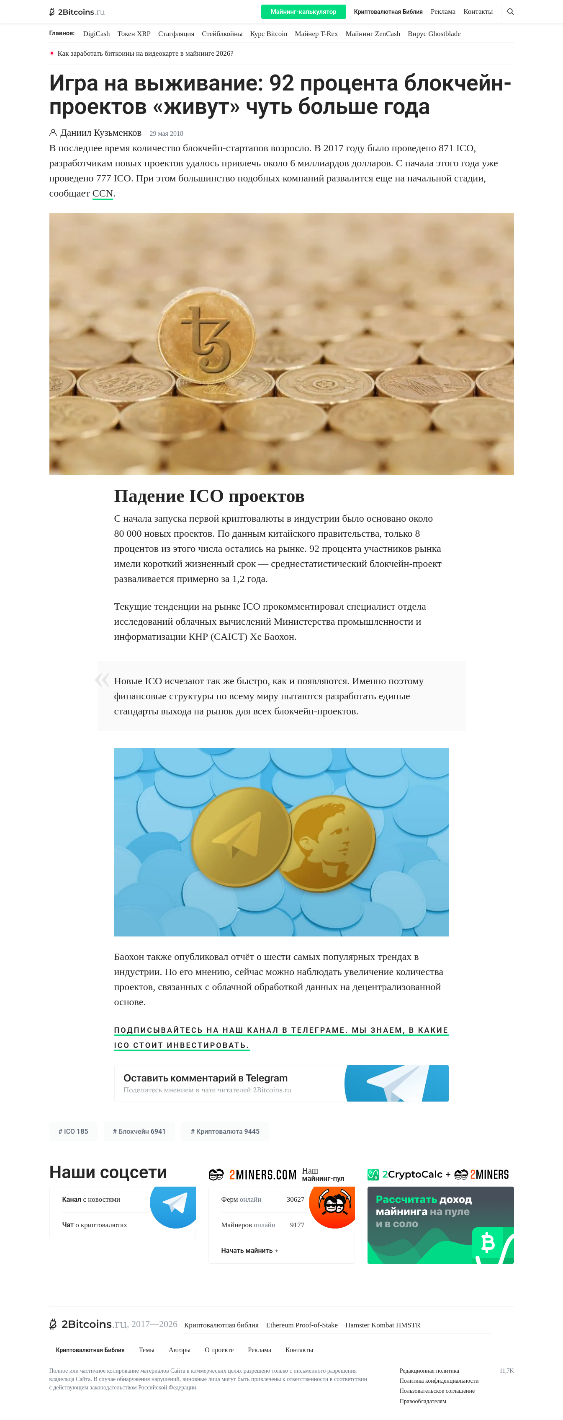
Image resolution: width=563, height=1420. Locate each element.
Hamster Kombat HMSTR (382, 1325)
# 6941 (139, 1131)
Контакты (478, 12)
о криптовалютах (94, 1225)
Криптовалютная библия (221, 1325)
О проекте (219, 1350)
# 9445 (225, 1131)
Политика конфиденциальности (439, 1381)
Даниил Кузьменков (100, 132)
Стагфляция (176, 34)
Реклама (443, 12)
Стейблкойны (222, 34)
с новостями (91, 1199)
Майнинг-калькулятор (304, 12)
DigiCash (96, 34)
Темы (146, 1350)
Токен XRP (134, 34)
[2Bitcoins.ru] (88, 1324)
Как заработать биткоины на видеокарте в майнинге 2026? (146, 53)
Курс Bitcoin (269, 34)
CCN (103, 193)
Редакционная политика (429, 1371)
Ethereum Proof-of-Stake (302, 1325)
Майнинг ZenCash (373, 34)
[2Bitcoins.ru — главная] (77, 11)
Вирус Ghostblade (434, 34)
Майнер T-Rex (316, 34)
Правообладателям (423, 1401)
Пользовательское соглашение (437, 1391)
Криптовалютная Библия (388, 11)
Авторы (179, 1350)
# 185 (73, 1131)
